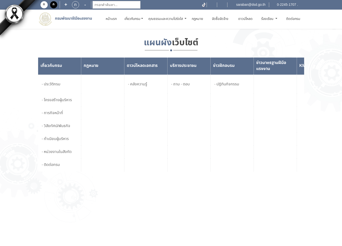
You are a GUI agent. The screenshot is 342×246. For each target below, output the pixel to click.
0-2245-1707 (286, 4)
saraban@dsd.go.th (250, 4)
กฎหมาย (197, 19)
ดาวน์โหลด (245, 19)
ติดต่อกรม (293, 19)
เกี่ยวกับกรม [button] (132, 19)
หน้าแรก (112, 18)
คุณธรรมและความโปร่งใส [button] (166, 19)
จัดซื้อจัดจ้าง (220, 19)
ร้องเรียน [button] (267, 19)
